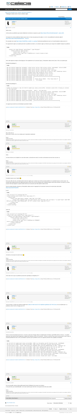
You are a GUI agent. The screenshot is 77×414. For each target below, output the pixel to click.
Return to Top (21, 410)
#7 (70, 301)
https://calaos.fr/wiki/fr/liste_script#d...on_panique (26, 41)
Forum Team (8, 410)
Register (20, 9)
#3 (70, 152)
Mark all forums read (37, 410)
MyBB (10, 412)
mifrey (13, 21)
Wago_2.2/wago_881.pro (36, 107)
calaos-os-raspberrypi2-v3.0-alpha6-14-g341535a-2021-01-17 (16, 107)
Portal (52, 6)
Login (16, 9)
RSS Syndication (45, 410)
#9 (70, 382)
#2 (70, 130)
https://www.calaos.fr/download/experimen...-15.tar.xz (17, 38)
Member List (64, 6)
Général (19, 12)
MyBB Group (19, 412)
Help (70, 6)
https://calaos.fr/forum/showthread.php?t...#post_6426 (52, 33)
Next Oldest (8, 398)
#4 (70, 175)
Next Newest (14, 398)
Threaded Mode (68, 18)
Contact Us (13, 410)
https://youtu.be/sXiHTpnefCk (12, 187)
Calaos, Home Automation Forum (11, 12)
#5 (70, 252)
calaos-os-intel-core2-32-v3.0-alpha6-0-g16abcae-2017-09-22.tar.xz (42, 304)
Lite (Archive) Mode (29, 410)
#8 (70, 332)
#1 (70, 27)
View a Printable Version (11, 402)
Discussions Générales (26, 12)
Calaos (17, 410)
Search (57, 6)
